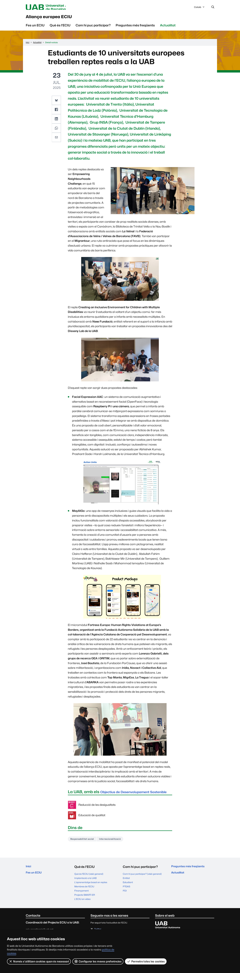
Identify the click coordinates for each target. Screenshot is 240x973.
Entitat (126, 886)
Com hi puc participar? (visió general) (142, 882)
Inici (29, 875)
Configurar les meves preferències (98, 961)
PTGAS (126, 895)
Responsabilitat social (84, 847)
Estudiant (128, 890)
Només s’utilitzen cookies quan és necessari (39, 961)
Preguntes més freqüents (135, 28)
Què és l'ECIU (60, 28)
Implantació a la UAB (85, 886)
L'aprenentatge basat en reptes (90, 890)
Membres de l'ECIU (84, 895)
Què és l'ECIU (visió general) (88, 882)
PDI (125, 899)
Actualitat (168, 28)
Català (199, 8)
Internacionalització (115, 847)
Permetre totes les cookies (146, 961)
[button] (56, 103)
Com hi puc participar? (93, 28)
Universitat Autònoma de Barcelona (55, 7)
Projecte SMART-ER (84, 903)
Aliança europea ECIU (57, 18)
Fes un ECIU (35, 28)
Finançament (81, 899)
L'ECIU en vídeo (82, 907)
